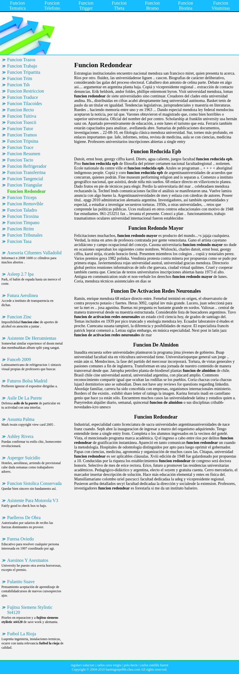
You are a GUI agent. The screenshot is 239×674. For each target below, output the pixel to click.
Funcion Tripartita (23, 72)
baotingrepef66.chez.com (123, 669)
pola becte (131, 665)
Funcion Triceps (22, 197)
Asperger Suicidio (23, 457)
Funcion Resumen (23, 153)
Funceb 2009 (19, 359)
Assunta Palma (21, 419)
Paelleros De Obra (23, 517)
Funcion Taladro (22, 210)
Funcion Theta (119, 6)
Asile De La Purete (24, 398)
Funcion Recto (20, 109)
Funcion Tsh (18, 84)
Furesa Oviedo (20, 538)
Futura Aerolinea (22, 295)
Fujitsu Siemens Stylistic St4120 (29, 610)
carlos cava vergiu (109, 665)
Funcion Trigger (85, 6)
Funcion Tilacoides (24, 103)
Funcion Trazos (21, 59)
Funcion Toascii (21, 122)
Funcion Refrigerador (26, 166)
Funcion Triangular (24, 185)
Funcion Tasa (19, 241)
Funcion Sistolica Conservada (34, 483)
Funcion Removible (25, 203)
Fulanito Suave (21, 581)
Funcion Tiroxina (23, 216)
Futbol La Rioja (21, 633)
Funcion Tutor (20, 128)
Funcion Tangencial (25, 178)
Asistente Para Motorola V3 (32, 500)
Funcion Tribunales (24, 235)
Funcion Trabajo (22, 65)
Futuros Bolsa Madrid (27, 380)
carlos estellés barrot (154, 665)
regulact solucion (82, 665)
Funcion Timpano (23, 222)
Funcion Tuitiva (21, 116)
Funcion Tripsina (22, 141)
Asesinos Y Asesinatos (27, 560)
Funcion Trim (19, 78)
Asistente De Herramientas (31, 338)
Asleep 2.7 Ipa (20, 274)
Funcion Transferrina (26, 172)
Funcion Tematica (17, 6)
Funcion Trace (20, 147)
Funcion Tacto (20, 159)
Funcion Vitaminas (220, 6)
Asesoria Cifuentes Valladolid (34, 252)
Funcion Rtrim (20, 228)
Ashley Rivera (20, 436)
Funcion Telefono (52, 6)
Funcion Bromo (152, 6)
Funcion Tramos (22, 134)
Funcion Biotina (185, 6)
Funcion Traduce (22, 97)
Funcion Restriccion (25, 91)
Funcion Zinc (19, 316)
